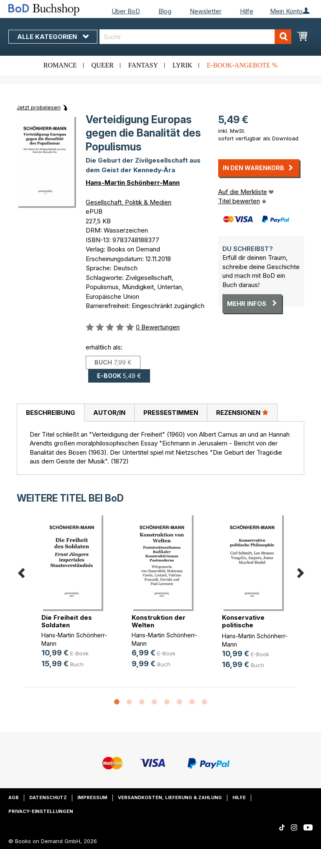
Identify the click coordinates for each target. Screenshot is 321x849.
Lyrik (182, 65)
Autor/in (109, 413)
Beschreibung (50, 413)
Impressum (92, 797)
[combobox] (195, 36)
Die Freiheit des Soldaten (66, 621)
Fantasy (143, 65)
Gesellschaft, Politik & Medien (128, 202)
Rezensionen (242, 412)
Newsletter (206, 11)
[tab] (50, 413)
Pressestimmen (170, 413)
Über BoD (126, 11)
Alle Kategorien (53, 37)
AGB (13, 797)
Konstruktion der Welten (159, 621)
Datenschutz (48, 797)
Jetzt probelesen (39, 107)
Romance (60, 65)
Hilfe (246, 11)
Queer (103, 65)
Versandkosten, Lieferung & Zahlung (170, 797)
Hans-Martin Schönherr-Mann (133, 182)
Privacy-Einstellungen (40, 811)
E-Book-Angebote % (242, 65)
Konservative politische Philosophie (243, 625)
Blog (164, 11)
